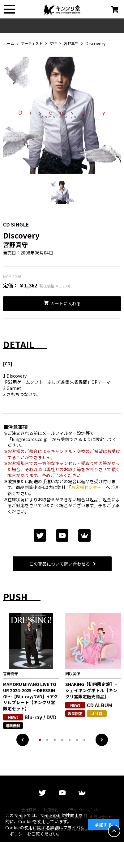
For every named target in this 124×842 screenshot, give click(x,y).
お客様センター (86, 487)
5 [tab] (70, 740)
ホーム (8, 43)
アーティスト (32, 43)
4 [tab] (62, 740)
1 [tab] (40, 740)
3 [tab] (55, 740)
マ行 (53, 43)
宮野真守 (71, 43)
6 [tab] (77, 740)
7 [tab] (84, 740)
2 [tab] (47, 740)
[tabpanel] (62, 118)
